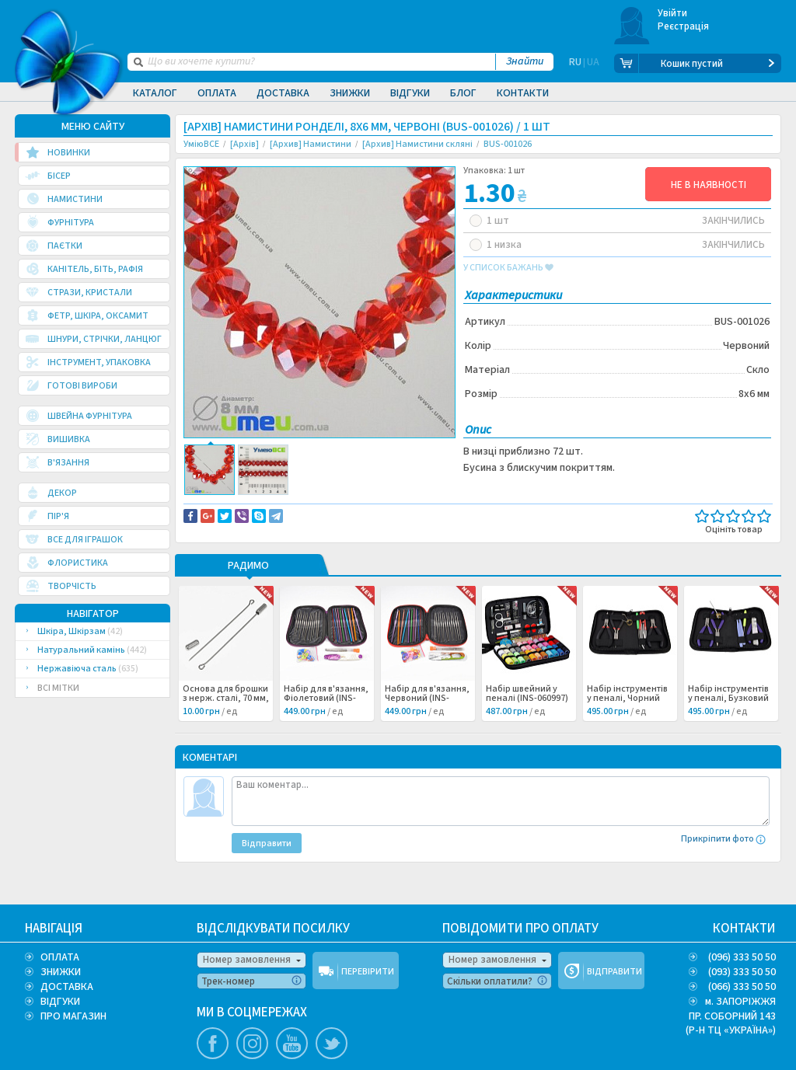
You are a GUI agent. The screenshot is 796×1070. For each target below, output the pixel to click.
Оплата (216, 93)
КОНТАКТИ (744, 928)
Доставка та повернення (250, 506)
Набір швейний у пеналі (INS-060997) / (527, 720)
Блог (463, 93)
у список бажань (508, 268)
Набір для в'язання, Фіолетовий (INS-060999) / (326, 720)
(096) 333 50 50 (742, 957)
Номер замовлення (247, 960)
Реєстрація (684, 26)
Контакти (523, 93)
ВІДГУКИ (60, 1002)
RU (575, 63)
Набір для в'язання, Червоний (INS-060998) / (427, 720)
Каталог (155, 93)
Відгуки (410, 93)
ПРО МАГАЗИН (73, 1016)
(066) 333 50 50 (742, 987)
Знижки (350, 93)
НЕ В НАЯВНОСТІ (708, 185)
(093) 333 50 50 (742, 972)
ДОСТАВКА (66, 987)
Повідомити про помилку (376, 506)
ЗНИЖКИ (60, 972)
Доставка (283, 93)
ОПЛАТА (59, 957)
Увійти (673, 13)
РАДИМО (248, 588)
